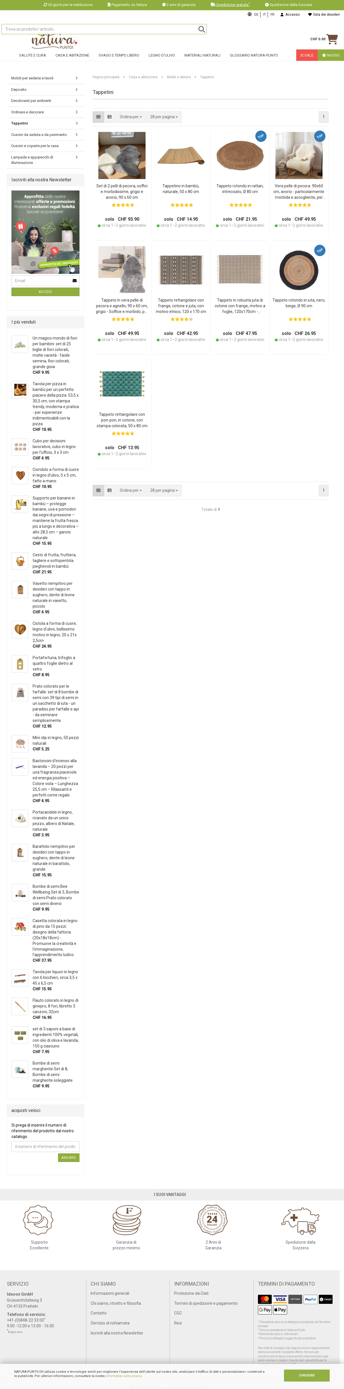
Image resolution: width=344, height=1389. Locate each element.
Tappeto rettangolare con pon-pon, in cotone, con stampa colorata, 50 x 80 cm (122, 420)
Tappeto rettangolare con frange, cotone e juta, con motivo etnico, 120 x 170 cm (181, 306)
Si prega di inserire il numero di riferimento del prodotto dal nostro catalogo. (42, 1131)
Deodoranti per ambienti (31, 101)
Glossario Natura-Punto (254, 59)
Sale (307, 59)
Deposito (19, 89)
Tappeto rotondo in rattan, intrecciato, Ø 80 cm (240, 189)
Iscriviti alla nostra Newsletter (117, 1333)
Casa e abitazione (72, 59)
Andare (68, 1158)
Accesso (290, 15)
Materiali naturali (202, 59)
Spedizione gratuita (233, 5)
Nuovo (331, 59)
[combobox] (164, 117)
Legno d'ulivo (162, 59)
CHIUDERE (307, 1375)
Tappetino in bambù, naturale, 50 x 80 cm (180, 189)
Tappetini (19, 123)
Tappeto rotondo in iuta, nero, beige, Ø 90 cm (299, 303)
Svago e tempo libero (119, 59)
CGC (178, 1313)
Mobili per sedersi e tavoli (32, 78)
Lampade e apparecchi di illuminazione (32, 160)
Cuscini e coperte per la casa (35, 146)
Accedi (45, 292)
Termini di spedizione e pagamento (206, 1303)
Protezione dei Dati (191, 1293)
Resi (178, 1323)
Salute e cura (32, 59)
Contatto (99, 1313)
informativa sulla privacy (124, 1376)
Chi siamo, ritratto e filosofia (116, 1303)
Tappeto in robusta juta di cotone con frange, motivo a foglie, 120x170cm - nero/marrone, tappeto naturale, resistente (240, 306)
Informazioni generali (110, 1293)
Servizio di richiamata (110, 1323)
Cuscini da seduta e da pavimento (39, 135)
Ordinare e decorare (27, 112)
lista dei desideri (324, 15)
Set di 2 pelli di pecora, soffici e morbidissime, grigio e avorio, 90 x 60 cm (122, 192)
